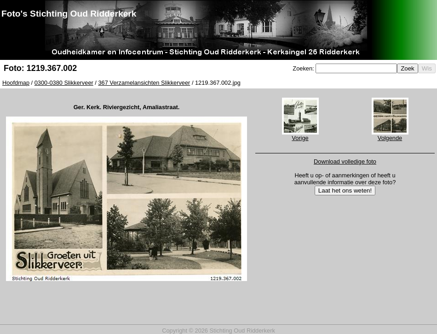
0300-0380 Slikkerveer (63, 82)
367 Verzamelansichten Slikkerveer (144, 82)
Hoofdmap (15, 82)
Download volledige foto (345, 161)
